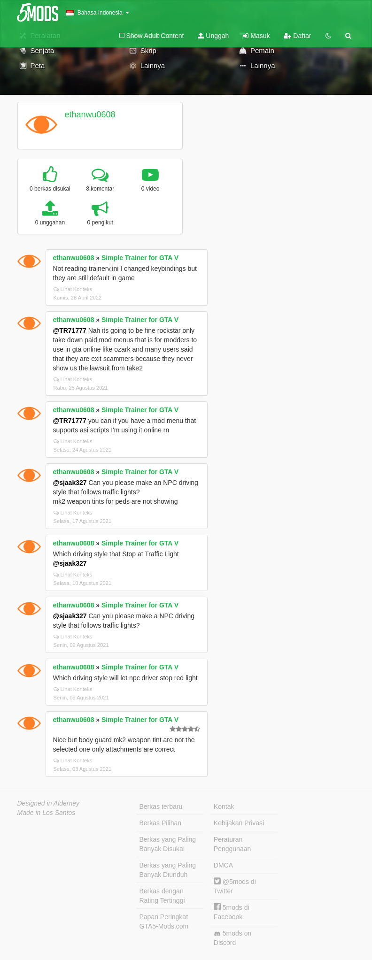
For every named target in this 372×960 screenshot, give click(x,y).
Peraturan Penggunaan (232, 844)
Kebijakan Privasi (239, 823)
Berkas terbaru (161, 806)
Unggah (213, 35)
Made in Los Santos (46, 812)
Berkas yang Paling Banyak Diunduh (168, 869)
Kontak (224, 806)
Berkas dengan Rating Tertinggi (162, 895)
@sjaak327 (70, 482)
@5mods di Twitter (235, 886)
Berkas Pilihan (161, 823)
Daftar (297, 35)
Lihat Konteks (73, 289)
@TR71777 (69, 330)
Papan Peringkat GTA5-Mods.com (164, 921)
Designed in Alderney (48, 803)
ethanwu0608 (89, 114)
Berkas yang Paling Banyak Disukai (168, 844)
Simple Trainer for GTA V (139, 257)
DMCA (223, 865)
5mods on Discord (232, 937)
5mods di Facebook (231, 912)
